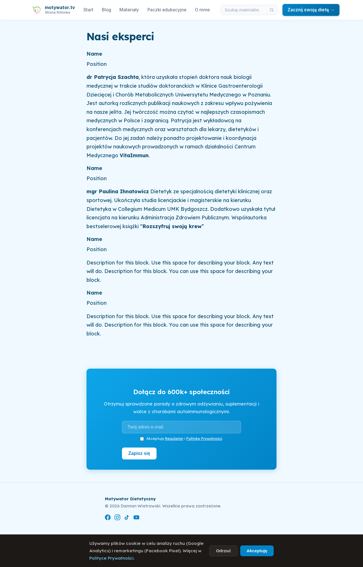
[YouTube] (136, 518)
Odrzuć (223, 550)
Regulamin (174, 438)
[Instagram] (117, 518)
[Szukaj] (271, 9)
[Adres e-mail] (181, 427)
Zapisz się (139, 453)
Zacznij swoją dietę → (311, 9)
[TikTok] (127, 518)
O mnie (202, 9)
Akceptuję (256, 550)
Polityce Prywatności (111, 558)
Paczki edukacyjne (166, 9)
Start (88, 9)
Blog (106, 9)
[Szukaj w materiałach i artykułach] (243, 10)
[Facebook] (108, 518)
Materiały (129, 9)
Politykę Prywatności (204, 438)
